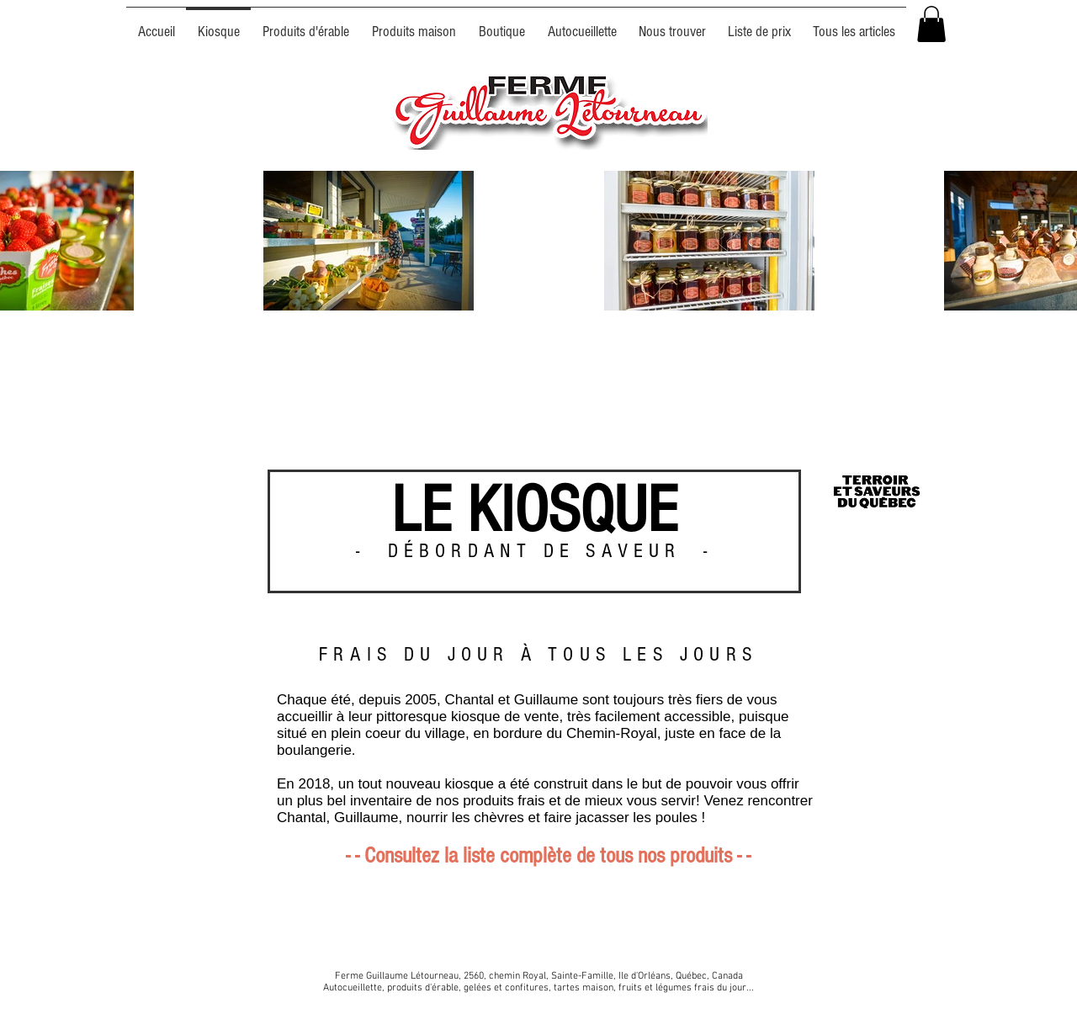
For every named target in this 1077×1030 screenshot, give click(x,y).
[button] (931, 24)
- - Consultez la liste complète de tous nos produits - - (548, 855)
